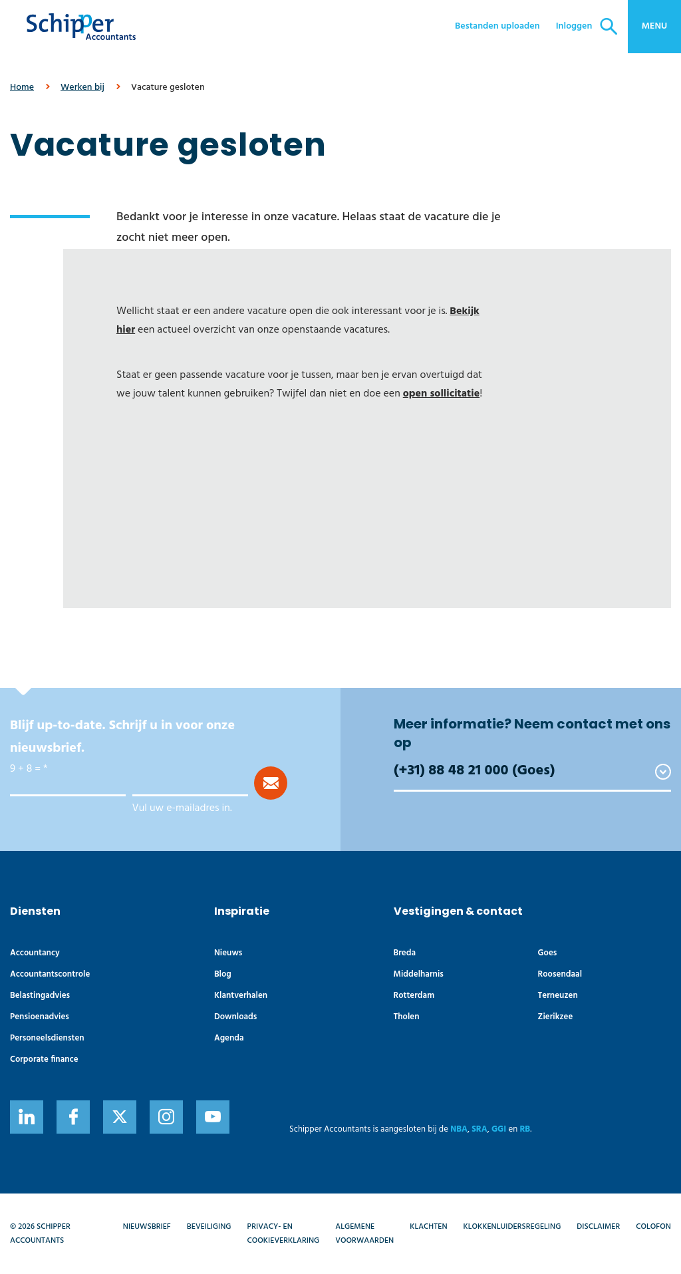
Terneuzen (558, 996)
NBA (459, 1129)
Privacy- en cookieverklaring (283, 1233)
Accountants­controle (50, 974)
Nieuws (228, 953)
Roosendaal (560, 974)
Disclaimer (598, 1226)
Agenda (229, 1038)
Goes (547, 953)
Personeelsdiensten (47, 1038)
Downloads (235, 1017)
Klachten (428, 1226)
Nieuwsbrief (147, 1226)
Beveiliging (209, 1226)
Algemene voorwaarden (364, 1233)
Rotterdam (414, 996)
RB (524, 1129)
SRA (479, 1129)
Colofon (653, 1226)
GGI (498, 1129)
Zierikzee (555, 1017)
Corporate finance (44, 1059)
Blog (222, 974)
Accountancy (35, 953)
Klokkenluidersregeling (512, 1226)
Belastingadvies (40, 996)
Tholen (407, 1017)
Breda (405, 953)
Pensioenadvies (39, 1017)
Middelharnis (419, 974)
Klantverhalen (240, 996)
